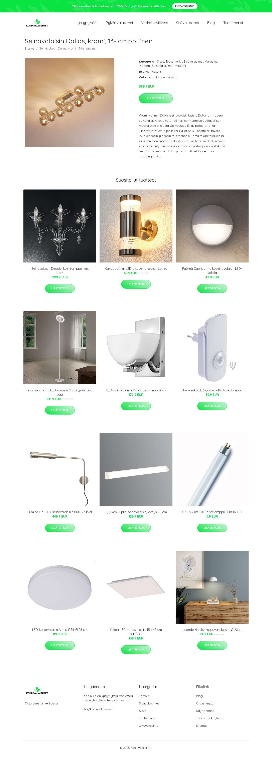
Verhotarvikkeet (154, 24)
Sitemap (202, 729)
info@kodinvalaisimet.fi (98, 712)
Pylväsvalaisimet (119, 24)
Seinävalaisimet (162, 69)
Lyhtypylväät (87, 24)
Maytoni (180, 69)
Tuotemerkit (233, 24)
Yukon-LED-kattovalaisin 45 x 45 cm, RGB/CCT (136, 635)
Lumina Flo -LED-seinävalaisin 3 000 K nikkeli (60, 516)
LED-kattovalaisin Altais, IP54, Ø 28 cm (60, 633)
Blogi (211, 24)
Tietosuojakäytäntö (210, 722)
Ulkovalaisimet (149, 729)
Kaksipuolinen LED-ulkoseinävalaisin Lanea (136, 272)
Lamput (144, 699)
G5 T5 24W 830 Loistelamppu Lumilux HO (212, 516)
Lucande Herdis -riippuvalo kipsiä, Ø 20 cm (212, 633)
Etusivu (29, 52)
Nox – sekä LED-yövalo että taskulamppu (212, 394)
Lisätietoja (155, 101)
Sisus (160, 65)
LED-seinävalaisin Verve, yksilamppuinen (136, 394)
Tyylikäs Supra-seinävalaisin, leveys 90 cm (136, 516)
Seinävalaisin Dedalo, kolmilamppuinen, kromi (60, 274)
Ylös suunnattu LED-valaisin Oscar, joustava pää (60, 396)
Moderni (144, 69)
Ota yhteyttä (205, 707)
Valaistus (211, 65)
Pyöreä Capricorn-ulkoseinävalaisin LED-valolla (212, 274)
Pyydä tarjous (184, 6)
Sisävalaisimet (187, 24)
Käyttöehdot (205, 714)
